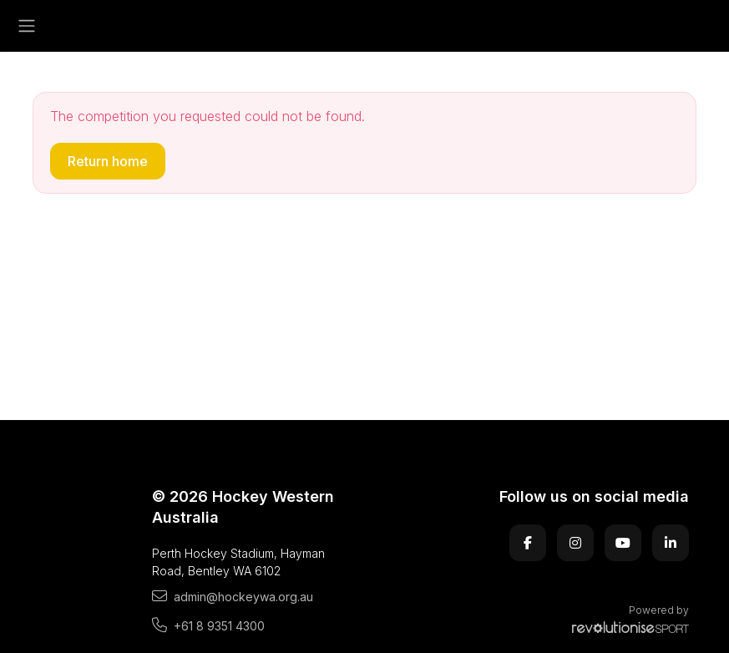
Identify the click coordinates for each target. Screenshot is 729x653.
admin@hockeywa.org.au (232, 596)
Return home (108, 161)
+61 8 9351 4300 (208, 625)
